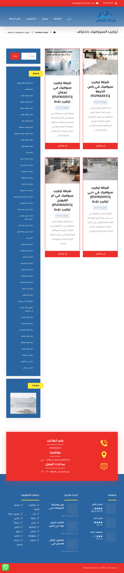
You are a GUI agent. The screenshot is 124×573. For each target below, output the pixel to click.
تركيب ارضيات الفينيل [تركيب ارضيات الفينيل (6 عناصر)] (26, 102)
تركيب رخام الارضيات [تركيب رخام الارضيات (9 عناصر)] (27, 244)
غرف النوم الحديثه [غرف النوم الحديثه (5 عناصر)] (27, 323)
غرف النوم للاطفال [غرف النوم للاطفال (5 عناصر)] (27, 342)
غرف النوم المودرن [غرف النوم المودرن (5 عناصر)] (27, 336)
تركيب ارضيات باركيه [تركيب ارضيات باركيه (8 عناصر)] (27, 114)
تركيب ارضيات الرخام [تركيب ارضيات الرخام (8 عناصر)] (27, 95)
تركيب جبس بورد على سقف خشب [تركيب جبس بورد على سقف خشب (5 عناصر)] (26, 218)
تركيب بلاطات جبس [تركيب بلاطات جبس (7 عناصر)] (26, 159)
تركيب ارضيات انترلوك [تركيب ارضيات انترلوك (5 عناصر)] (26, 108)
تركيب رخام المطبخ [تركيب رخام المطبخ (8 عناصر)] (27, 276)
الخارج (18, 527)
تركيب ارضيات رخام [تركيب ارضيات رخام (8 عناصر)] (27, 121)
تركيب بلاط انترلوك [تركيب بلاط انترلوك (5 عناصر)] (27, 178)
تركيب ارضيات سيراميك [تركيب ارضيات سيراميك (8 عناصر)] (26, 127)
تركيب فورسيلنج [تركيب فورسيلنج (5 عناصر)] (28, 295)
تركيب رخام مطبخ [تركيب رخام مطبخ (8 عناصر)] (27, 288)
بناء (36, 514)
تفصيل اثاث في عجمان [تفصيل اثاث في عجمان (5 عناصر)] (25, 301)
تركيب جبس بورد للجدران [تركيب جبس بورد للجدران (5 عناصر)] (25, 232)
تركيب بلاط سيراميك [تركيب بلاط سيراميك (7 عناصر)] (26, 190)
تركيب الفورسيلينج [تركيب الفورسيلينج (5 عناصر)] (27, 146)
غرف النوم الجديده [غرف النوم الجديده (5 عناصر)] (27, 317)
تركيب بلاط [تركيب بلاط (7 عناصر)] (29, 152)
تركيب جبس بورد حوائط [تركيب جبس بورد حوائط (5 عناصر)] (25, 209)
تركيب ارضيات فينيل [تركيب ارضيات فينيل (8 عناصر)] (27, 140)
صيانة (35, 518)
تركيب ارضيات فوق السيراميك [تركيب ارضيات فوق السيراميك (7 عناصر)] (23, 133)
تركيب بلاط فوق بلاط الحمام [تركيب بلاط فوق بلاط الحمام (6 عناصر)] (23, 197)
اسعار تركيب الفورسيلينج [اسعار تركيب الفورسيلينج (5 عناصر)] (25, 83)
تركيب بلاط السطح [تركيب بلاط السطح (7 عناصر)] (27, 165)
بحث (15, 56)
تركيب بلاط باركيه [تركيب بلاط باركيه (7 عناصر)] (27, 184)
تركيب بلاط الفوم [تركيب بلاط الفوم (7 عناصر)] (27, 171)
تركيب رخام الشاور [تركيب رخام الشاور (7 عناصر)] (27, 269)
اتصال (34, 531)
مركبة (18, 505)
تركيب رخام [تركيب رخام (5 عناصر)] (29, 238)
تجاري (18, 518)
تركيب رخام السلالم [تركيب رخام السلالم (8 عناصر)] (27, 263)
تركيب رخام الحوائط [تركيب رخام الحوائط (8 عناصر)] (27, 251)
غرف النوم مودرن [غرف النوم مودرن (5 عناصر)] (27, 349)
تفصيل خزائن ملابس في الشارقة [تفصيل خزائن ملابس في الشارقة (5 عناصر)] (26, 309)
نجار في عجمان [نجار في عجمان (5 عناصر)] (28, 368)
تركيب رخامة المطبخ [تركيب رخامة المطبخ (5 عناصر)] (26, 282)
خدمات (18, 523)
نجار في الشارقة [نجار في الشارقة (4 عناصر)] (27, 355)
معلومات (33, 536)
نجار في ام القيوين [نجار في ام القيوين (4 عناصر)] (27, 361)
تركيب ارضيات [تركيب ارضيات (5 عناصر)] (29, 89)
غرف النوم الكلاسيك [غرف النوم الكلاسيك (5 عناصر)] (26, 330)
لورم (19, 531)
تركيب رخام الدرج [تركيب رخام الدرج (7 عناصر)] (28, 257)
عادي (35, 523)
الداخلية (34, 527)
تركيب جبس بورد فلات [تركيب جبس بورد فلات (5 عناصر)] (25, 225)
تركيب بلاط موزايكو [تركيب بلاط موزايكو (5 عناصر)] (26, 203)
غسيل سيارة (15, 514)
